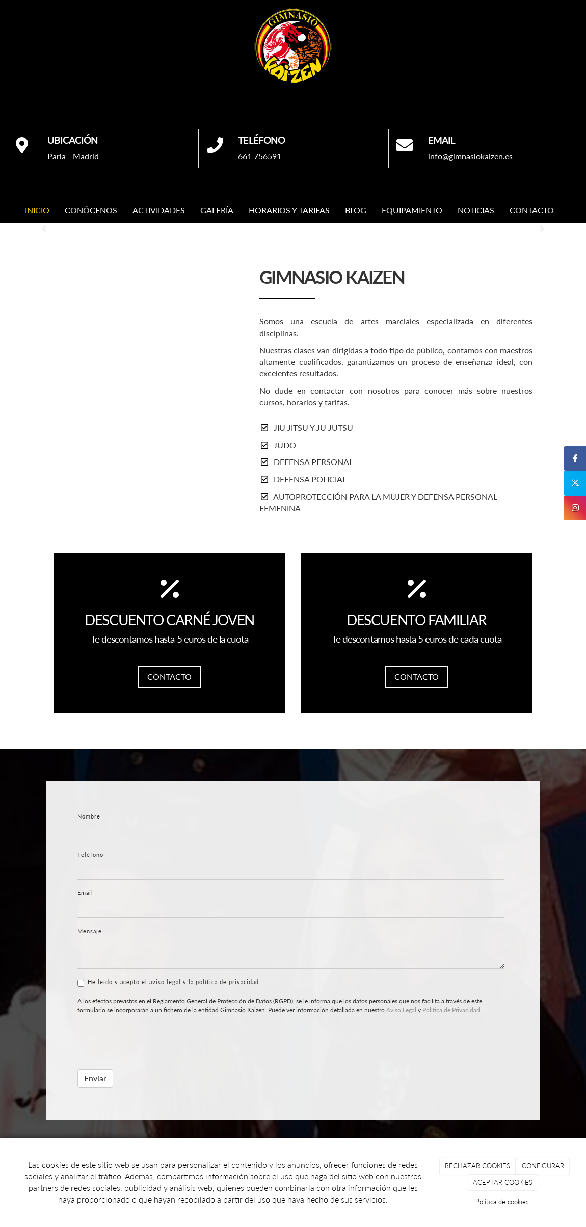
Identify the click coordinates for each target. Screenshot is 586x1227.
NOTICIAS (476, 210)
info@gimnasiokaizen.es (470, 156)
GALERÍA (216, 210)
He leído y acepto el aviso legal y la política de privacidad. (169, 982)
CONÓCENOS (91, 210)
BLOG (355, 210)
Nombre (88, 816)
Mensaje (89, 931)
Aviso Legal (401, 1010)
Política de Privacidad (451, 1010)
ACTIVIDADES (158, 210)
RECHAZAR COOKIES (477, 1166)
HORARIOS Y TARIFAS (289, 210)
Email (85, 892)
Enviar (95, 1078)
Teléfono (90, 854)
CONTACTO (532, 210)
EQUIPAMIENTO (412, 210)
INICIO (37, 210)
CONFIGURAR (543, 1166)
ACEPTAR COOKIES (502, 1182)
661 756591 (259, 156)
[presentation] (154, 1041)
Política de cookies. (502, 1201)
